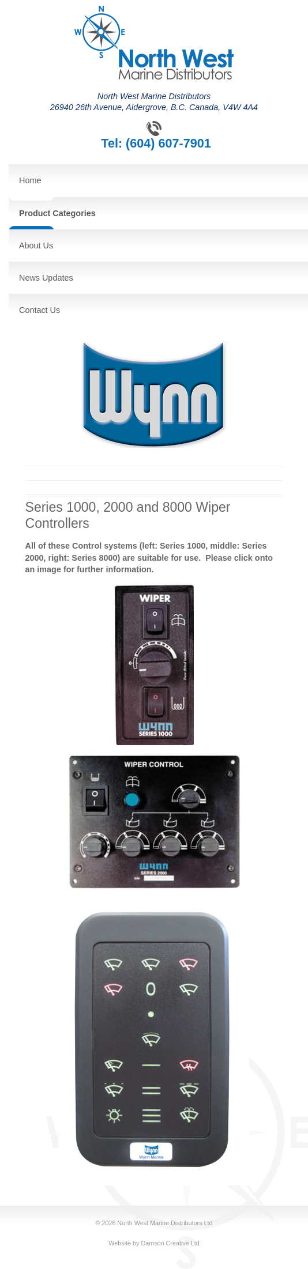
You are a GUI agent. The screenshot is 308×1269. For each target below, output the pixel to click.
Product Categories (57, 213)
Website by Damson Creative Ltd (153, 1243)
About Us (36, 245)
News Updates (46, 277)
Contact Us (39, 310)
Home (30, 180)
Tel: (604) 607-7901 (156, 143)
